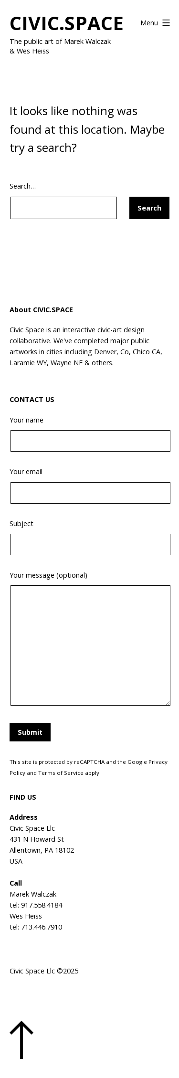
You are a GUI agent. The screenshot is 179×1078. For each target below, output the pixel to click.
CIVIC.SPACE (67, 23)
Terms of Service (61, 772)
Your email (89, 485)
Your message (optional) (89, 639)
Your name (89, 433)
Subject (89, 537)
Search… (23, 185)
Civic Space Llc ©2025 (44, 970)
